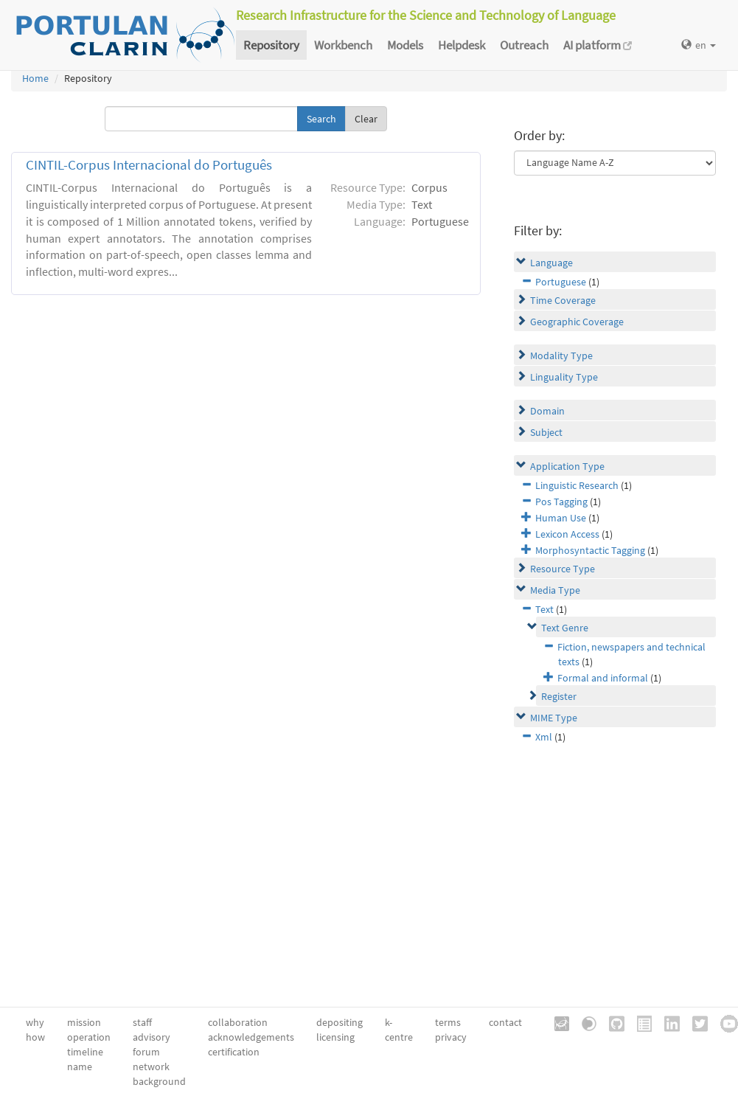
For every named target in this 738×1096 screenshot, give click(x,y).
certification (234, 1051)
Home (35, 78)
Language (551, 262)
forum (146, 1051)
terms (448, 1022)
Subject (546, 432)
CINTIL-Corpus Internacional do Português (149, 164)
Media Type (555, 590)
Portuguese (560, 281)
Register (559, 696)
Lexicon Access (567, 534)
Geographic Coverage (577, 321)
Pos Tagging (561, 501)
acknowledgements (251, 1037)
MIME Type (553, 717)
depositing (339, 1022)
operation (89, 1037)
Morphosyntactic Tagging (590, 550)
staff (142, 1022)
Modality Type (561, 355)
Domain (547, 410)
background (159, 1081)
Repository (271, 45)
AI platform (597, 45)
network (151, 1066)
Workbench (343, 45)
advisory (151, 1037)
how (35, 1037)
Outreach (524, 45)
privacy (451, 1037)
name (79, 1066)
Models (405, 45)
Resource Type (562, 568)
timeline (85, 1051)
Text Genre (564, 627)
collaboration (238, 1022)
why (35, 1022)
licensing (335, 1037)
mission (84, 1022)
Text (544, 609)
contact (505, 1022)
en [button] (698, 45)
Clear (366, 118)
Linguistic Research (577, 485)
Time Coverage (563, 300)
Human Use (560, 517)
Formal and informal (602, 677)
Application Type (567, 466)
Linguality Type (564, 377)
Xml (543, 736)
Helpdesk (461, 45)
